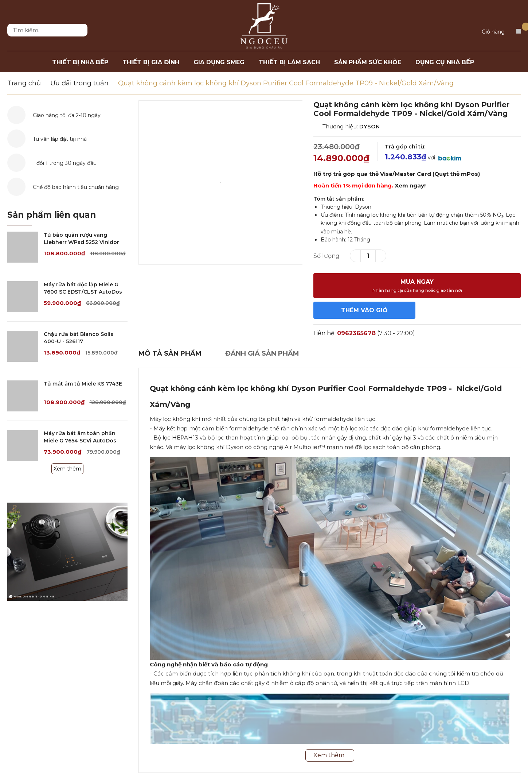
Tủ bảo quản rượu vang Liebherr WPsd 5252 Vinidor (81, 238)
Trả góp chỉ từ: (405, 146)
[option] (220, 182)
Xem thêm (67, 468)
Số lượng (326, 255)
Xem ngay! (410, 185)
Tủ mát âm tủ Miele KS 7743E (83, 383)
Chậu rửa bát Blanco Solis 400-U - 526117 (78, 338)
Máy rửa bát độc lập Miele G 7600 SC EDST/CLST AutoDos (83, 288)
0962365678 (356, 333)
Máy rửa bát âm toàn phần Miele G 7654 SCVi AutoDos (80, 437)
